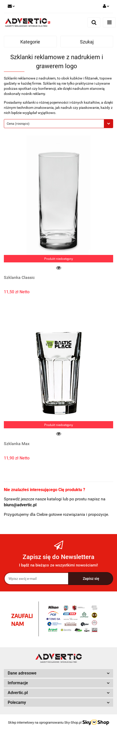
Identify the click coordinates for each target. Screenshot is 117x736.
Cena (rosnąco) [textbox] (18, 124)
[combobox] (58, 123)
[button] (58, 673)
